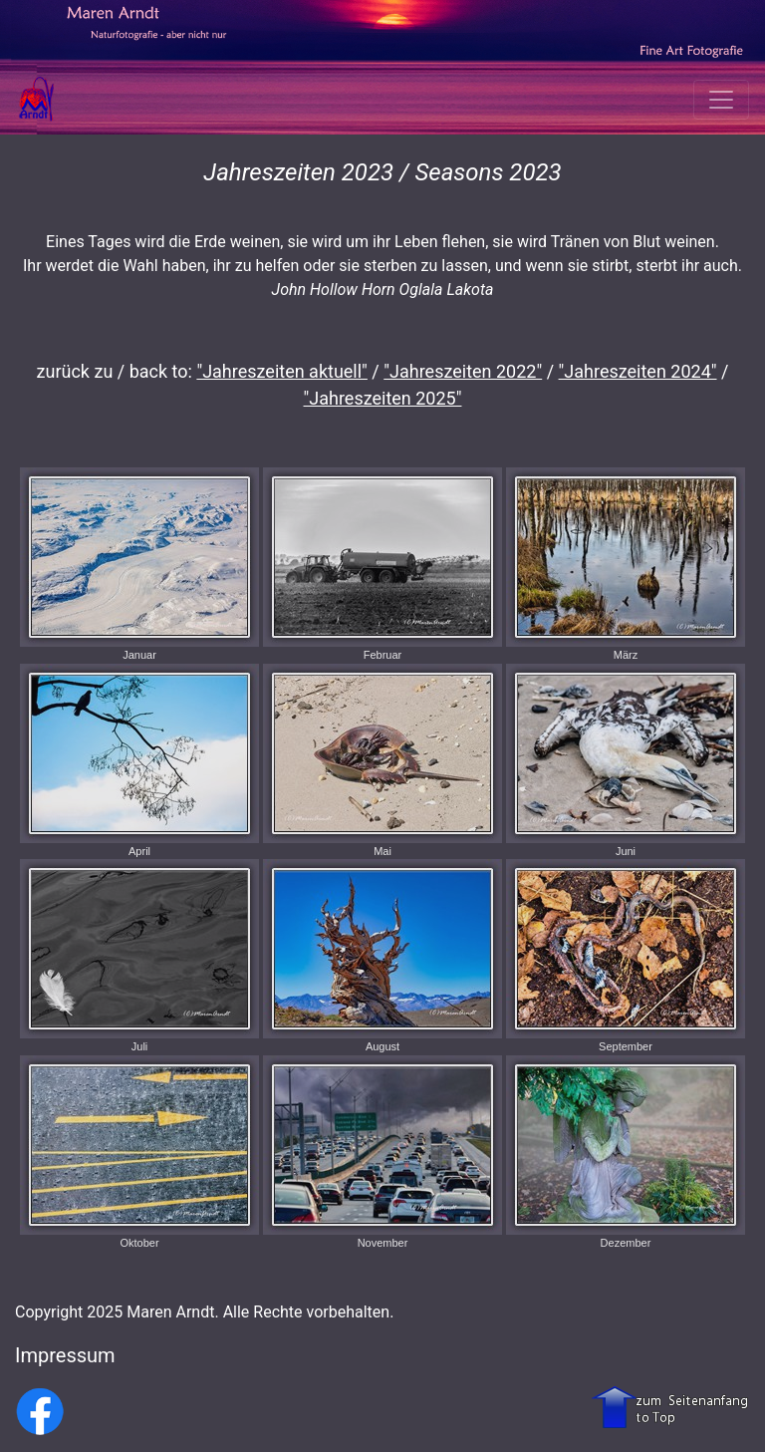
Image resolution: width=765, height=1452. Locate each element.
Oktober (139, 1152)
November (382, 1152)
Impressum (65, 1355)
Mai (382, 760)
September (625, 955)
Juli (139, 955)
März (625, 564)
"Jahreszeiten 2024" (638, 371)
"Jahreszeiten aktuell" (282, 371)
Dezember (625, 1152)
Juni (625, 760)
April (139, 760)
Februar (382, 564)
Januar (139, 564)
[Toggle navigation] (721, 100)
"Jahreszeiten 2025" (383, 398)
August (382, 955)
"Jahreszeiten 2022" (462, 371)
